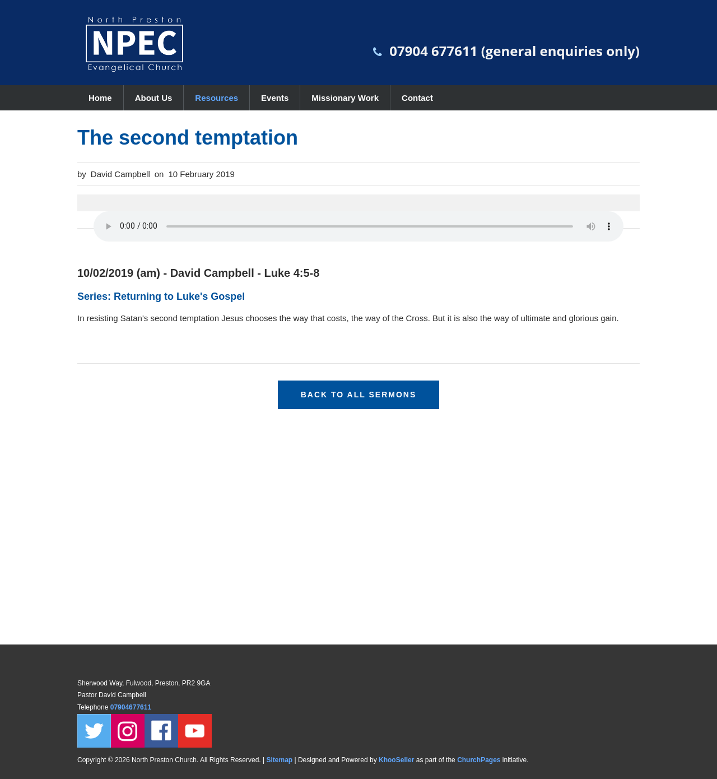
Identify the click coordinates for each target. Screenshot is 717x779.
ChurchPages (478, 760)
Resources (216, 98)
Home (100, 98)
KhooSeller (396, 760)
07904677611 (131, 707)
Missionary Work (345, 98)
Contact (417, 98)
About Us (154, 98)
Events (274, 98)
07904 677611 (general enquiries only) (514, 50)
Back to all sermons (359, 394)
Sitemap (279, 760)
